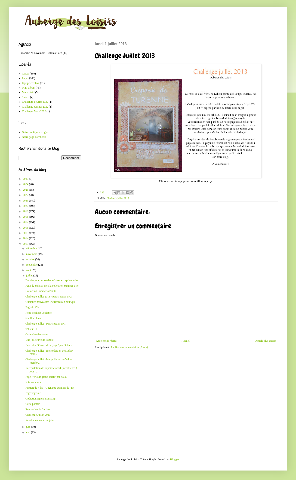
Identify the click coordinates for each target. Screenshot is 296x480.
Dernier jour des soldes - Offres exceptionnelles (51, 280)
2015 (26, 233)
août (29, 270)
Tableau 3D (31, 329)
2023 (26, 189)
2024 (26, 184)
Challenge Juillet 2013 (37, 414)
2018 (26, 216)
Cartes (25, 73)
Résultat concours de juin (39, 420)
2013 (26, 243)
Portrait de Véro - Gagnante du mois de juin (49, 387)
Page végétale (33, 393)
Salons (25, 97)
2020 (26, 205)
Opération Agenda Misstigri (40, 398)
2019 (26, 211)
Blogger (174, 459)
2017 (26, 222)
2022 (26, 195)
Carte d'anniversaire (36, 334)
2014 (26, 238)
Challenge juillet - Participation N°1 (45, 323)
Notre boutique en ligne (35, 132)
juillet (29, 275)
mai (28, 432)
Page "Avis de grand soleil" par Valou (46, 376)
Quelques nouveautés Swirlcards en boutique (50, 301)
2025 (26, 178)
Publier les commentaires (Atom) (129, 347)
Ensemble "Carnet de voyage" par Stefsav (48, 345)
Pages (25, 78)
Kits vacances (33, 382)
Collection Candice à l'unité (40, 291)
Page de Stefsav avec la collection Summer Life (52, 285)
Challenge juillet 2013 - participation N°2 (48, 296)
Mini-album (28, 87)
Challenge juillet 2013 (118, 198)
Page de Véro (32, 307)
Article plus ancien (265, 340)
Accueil (186, 340)
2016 (26, 227)
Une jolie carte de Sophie (39, 339)
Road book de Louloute (38, 312)
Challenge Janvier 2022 (35, 106)
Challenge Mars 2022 (34, 111)
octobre (30, 259)
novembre (32, 254)
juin (28, 426)
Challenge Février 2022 (35, 101)
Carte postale (32, 404)
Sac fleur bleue (33, 318)
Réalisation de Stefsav (37, 409)
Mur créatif (28, 92)
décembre (32, 248)
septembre (32, 264)
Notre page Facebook (34, 137)
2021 (26, 200)
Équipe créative (30, 83)
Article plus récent (106, 340)
